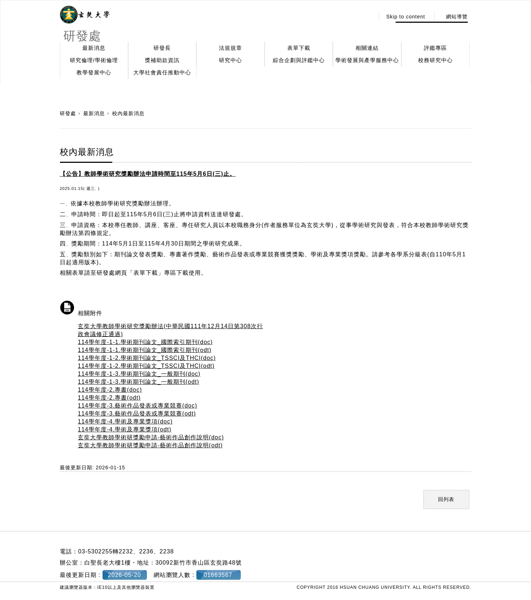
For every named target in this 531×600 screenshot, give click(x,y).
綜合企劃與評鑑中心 (299, 60)
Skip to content (405, 16)
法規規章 (230, 48)
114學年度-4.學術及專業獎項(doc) (125, 421)
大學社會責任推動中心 (162, 72)
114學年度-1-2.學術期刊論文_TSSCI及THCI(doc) (147, 358)
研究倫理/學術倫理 (94, 60)
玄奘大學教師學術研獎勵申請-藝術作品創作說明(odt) (150, 445)
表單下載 (298, 48)
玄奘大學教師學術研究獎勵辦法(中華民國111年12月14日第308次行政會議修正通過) (170, 330)
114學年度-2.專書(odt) (109, 398)
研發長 (162, 48)
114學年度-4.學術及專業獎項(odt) (124, 429)
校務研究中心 (435, 60)
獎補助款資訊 (162, 60)
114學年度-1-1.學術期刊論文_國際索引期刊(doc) (145, 342)
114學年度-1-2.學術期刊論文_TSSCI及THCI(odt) (146, 366)
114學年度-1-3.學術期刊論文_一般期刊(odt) (138, 382)
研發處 (68, 113)
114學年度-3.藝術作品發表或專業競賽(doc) (137, 406)
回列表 (446, 499)
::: (367, 16)
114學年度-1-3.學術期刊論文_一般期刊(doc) (139, 374)
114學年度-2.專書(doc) (110, 390)
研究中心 (230, 60)
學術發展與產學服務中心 (367, 60)
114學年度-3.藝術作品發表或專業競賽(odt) (137, 413)
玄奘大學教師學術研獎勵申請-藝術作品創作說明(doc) (151, 437)
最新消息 (93, 48)
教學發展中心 (94, 72)
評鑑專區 (435, 48)
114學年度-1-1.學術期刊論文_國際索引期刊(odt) (145, 350)
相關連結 (367, 48)
